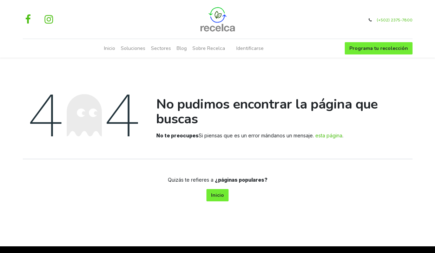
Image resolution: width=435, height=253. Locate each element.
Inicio (217, 195)
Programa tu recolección (378, 48)
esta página (328, 135)
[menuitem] (109, 48)
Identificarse (250, 48)
